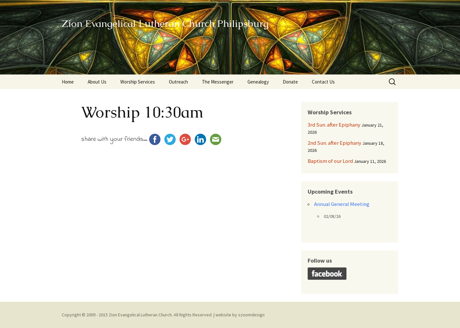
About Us (97, 82)
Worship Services (137, 82)
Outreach (178, 82)
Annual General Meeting (341, 204)
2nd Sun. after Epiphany (334, 142)
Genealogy (258, 82)
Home (68, 82)
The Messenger (218, 82)
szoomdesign (251, 315)
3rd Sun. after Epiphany (334, 124)
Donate (290, 82)
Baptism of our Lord (330, 160)
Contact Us (323, 82)
